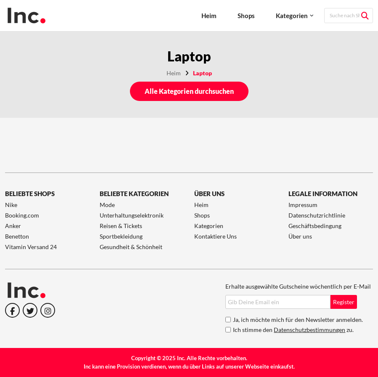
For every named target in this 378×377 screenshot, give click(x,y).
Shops (246, 15)
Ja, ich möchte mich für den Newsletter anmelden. (298, 319)
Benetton (17, 236)
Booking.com (22, 215)
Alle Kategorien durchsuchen (189, 91)
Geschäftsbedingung (314, 225)
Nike (11, 204)
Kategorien (292, 15)
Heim (209, 15)
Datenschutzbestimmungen (309, 329)
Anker (13, 225)
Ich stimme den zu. (293, 329)
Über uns (300, 236)
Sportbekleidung (121, 236)
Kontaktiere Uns (215, 236)
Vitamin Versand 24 (31, 246)
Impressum (302, 204)
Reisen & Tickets (121, 225)
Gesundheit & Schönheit (131, 246)
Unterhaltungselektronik (132, 215)
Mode (107, 204)
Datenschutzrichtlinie (316, 215)
